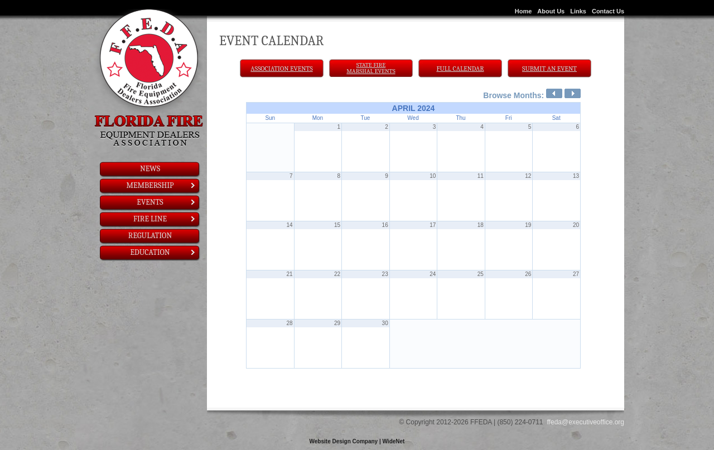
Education (163, 252)
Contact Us (608, 11)
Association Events (281, 68)
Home (523, 11)
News (150, 168)
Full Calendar (460, 68)
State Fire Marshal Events (370, 68)
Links (578, 11)
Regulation (150, 235)
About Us (551, 11)
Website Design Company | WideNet (357, 441)
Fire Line (164, 219)
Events (166, 202)
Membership (161, 185)
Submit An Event (549, 68)
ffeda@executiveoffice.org (586, 422)
